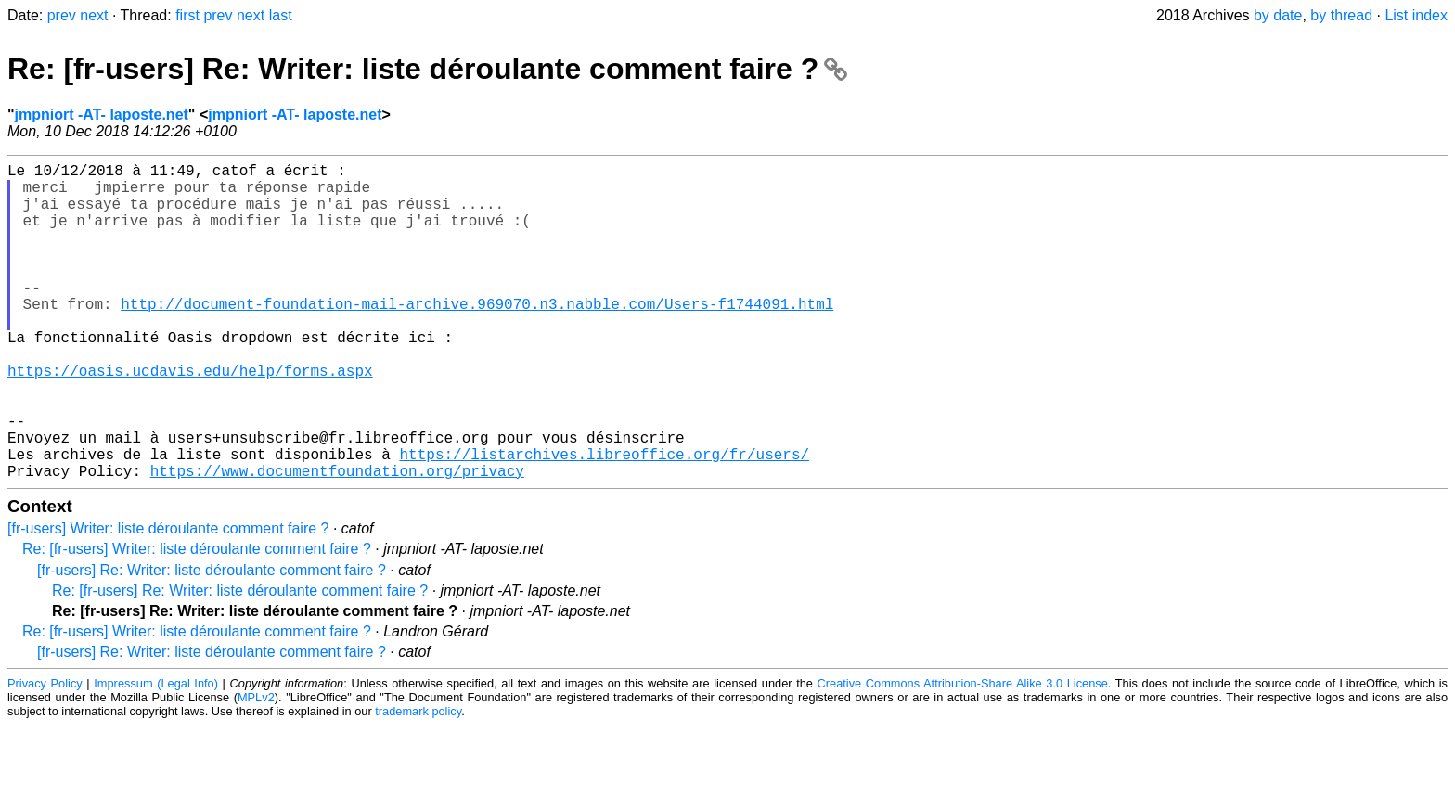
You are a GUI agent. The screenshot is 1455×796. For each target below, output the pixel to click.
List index (1416, 15)
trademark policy (418, 782)
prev (61, 15)
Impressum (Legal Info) (156, 754)
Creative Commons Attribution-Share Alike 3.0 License (963, 754)
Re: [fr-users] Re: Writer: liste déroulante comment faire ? (427, 68)
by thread (1341, 15)
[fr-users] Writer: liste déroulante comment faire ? (168, 599)
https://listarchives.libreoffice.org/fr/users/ (604, 520)
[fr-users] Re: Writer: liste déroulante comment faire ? (211, 640)
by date (1278, 15)
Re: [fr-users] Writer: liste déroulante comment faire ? (196, 619)
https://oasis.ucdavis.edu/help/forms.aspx (190, 418)
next (94, 15)
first (187, 15)
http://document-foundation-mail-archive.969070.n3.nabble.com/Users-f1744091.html (477, 337)
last (280, 15)
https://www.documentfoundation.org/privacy (337, 541)
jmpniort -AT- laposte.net (101, 114)
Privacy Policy (45, 754)
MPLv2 (256, 768)
